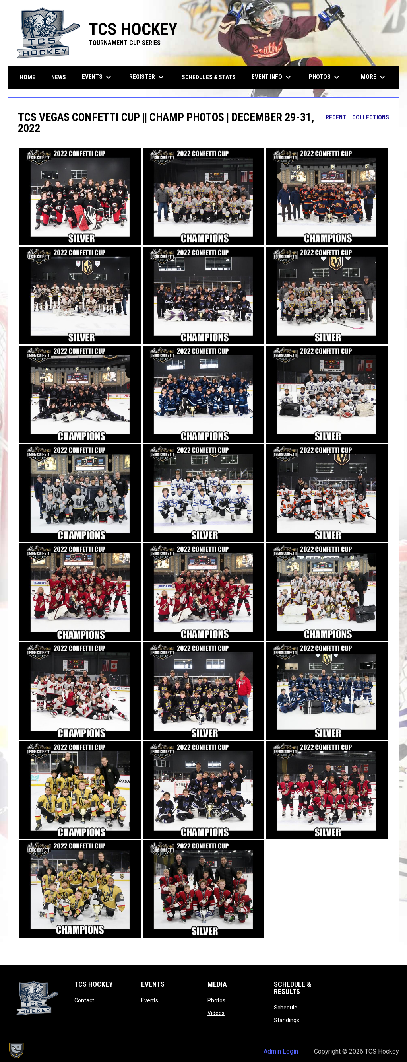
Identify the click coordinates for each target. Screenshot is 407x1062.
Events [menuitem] (97, 77)
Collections (370, 117)
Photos (216, 1000)
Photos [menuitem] (325, 77)
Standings (286, 1020)
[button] (80, 196)
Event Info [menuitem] (272, 77)
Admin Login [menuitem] (281, 1051)
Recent (336, 117)
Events (149, 1000)
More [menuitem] (374, 77)
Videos (216, 1013)
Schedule (285, 1007)
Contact (84, 1000)
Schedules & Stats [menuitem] (209, 77)
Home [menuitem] (27, 77)
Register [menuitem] (147, 77)
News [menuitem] (58, 77)
